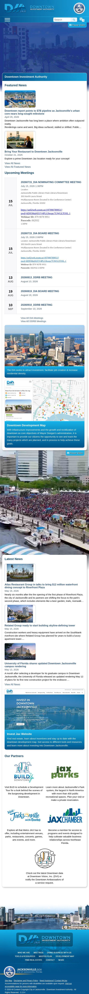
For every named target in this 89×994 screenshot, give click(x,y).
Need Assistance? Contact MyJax (53, 981)
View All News (12, 163)
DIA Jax (16, 8)
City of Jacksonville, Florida (79, 8)
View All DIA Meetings (32, 318)
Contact (50, 960)
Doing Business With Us (59, 953)
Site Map (8, 981)
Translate (82, 20)
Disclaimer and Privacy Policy (26, 981)
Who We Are (24, 953)
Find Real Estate (33, 960)
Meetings (38, 953)
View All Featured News (18, 167)
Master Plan (45, 956)
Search (74, 20)
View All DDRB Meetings (33, 321)
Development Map (65, 956)
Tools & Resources (25, 956)
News (61, 960)
